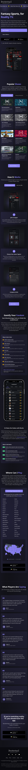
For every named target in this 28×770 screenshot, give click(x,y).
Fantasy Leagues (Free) (10, 185)
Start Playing (5, 30)
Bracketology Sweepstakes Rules (14, 491)
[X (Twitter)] (12, 754)
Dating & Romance (19, 95)
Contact (14, 757)
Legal (18, 757)
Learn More (14, 304)
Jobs (21, 757)
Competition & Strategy (7, 95)
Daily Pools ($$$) (19, 185)
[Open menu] (25, 2)
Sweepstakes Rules (21, 437)
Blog (7, 757)
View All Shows (14, 165)
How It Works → (6, 34)
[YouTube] (19, 754)
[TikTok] (15, 754)
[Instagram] (9, 754)
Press (10, 757)
